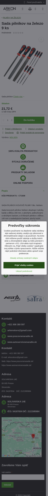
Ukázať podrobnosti (24, 271)
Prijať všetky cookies (24, 265)
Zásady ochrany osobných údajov (24, 258)
